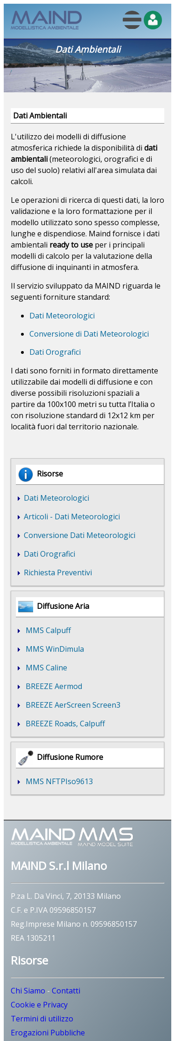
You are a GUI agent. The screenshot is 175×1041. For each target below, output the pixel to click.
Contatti (66, 991)
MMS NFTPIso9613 (57, 781)
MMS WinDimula (53, 649)
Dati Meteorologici (62, 315)
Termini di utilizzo (42, 1018)
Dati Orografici (55, 352)
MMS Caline (44, 667)
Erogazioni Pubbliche (48, 1032)
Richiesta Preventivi (57, 572)
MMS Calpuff (46, 630)
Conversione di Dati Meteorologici (89, 334)
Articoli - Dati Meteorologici (71, 516)
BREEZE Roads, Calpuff (63, 723)
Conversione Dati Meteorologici (78, 535)
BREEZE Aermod (52, 686)
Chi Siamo (28, 991)
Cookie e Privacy (39, 1005)
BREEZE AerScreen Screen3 (71, 705)
